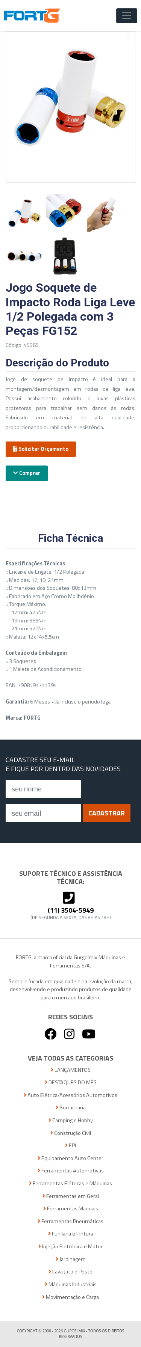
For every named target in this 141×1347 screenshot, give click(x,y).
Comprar (26, 473)
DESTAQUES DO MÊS (71, 1082)
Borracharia (71, 1108)
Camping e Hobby (71, 1120)
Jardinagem (71, 1259)
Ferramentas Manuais (70, 1209)
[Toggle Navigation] (126, 15)
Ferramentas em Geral (70, 1196)
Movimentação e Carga (70, 1297)
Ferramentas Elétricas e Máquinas (70, 1183)
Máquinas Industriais (71, 1284)
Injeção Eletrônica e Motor (70, 1247)
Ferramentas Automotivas (71, 1171)
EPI (70, 1146)
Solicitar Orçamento (40, 449)
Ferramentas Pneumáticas (70, 1221)
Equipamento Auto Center (70, 1158)
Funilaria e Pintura (70, 1234)
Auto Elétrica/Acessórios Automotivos (70, 1095)
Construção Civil (70, 1133)
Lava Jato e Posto (70, 1272)
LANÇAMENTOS (71, 1070)
